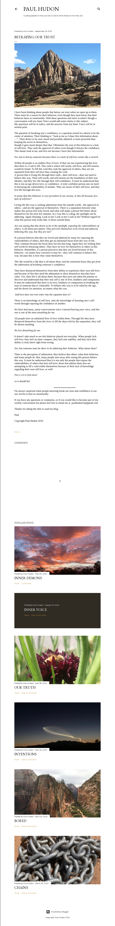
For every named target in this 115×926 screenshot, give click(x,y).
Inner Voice (35, 609)
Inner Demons (28, 578)
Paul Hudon (41, 8)
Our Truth (25, 687)
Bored (20, 820)
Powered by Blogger (57, 912)
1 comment (26, 583)
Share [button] (16, 432)
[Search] (99, 8)
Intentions (25, 754)
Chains (21, 887)
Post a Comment (38, 615)
